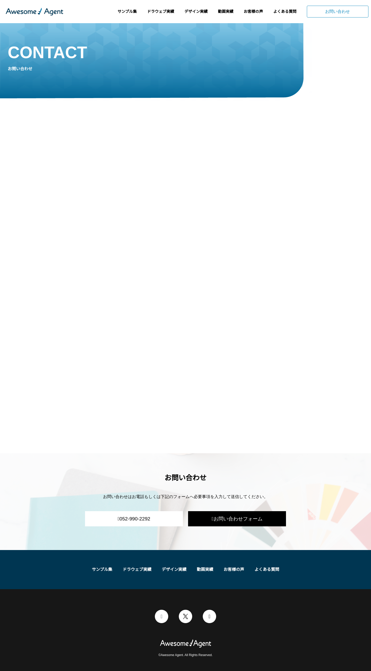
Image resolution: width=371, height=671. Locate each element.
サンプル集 (127, 11)
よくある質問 (285, 11)
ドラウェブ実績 (160, 11)
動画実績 (225, 11)
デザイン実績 (196, 11)
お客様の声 (253, 11)
